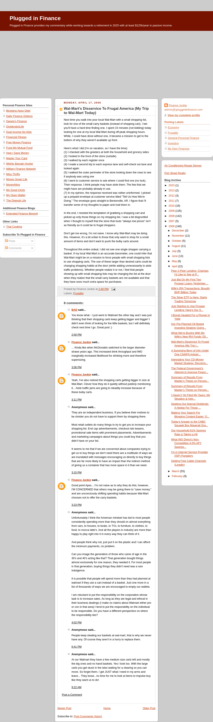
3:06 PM (76, 367)
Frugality (78, 293)
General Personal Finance (183, 138)
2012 (172, 195)
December (178, 230)
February (177, 476)
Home (107, 708)
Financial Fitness (16, 137)
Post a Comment (72, 694)
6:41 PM (76, 646)
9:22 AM (76, 687)
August (176, 246)
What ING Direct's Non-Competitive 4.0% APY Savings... (186, 443)
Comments (13, 248)
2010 (172, 205)
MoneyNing (13, 184)
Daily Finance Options (19, 116)
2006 (172, 226)
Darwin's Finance (16, 121)
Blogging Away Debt (18, 110)
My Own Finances (178, 148)
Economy (173, 127)
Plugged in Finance (35, 18)
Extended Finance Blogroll (22, 213)
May (175, 261)
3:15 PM (76, 472)
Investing (173, 143)
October (177, 240)
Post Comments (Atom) (88, 716)
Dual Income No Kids (18, 132)
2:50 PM (76, 334)
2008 (172, 216)
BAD (74, 309)
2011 (172, 200)
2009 (172, 210)
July (174, 251)
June (175, 256)
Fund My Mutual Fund (19, 147)
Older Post (149, 708)
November (178, 235)
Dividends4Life (15, 126)
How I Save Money (17, 153)
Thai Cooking (14, 226)
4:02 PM (76, 622)
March (176, 471)
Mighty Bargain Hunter (19, 163)
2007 (172, 221)
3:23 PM (76, 504)
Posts (10, 241)
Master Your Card (16, 158)
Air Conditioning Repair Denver (183, 165)
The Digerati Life (16, 200)
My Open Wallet (15, 195)
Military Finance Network (21, 168)
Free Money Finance (18, 142)
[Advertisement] (106, 63)
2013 (172, 190)
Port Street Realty (175, 173)
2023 (172, 185)
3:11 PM (76, 399)
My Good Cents (15, 190)
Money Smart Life (16, 179)
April (175, 266)
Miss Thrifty (13, 174)
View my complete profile (184, 115)
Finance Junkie (81, 342)
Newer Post (64, 708)
